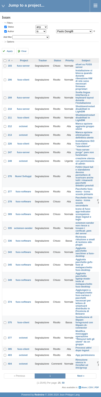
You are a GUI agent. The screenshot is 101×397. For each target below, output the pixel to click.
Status (10, 27)
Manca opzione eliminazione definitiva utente (85, 135)
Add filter (8, 37)
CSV (91, 387)
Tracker (42, 60)
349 (10, 280)
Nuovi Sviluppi (23, 176)
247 (10, 152)
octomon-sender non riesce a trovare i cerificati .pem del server (85, 228)
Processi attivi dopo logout (83, 349)
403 (10, 355)
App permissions (85, 355)
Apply (10, 51)
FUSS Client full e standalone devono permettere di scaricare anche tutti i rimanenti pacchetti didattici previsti (85, 176)
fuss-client (23, 79)
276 (10, 176)
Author (10, 31)
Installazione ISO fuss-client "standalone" (85, 144)
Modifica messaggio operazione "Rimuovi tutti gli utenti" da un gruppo (85, 338)
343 (10, 252)
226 (10, 143)
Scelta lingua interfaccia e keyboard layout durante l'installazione (85, 97)
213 (10, 135)
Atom (84, 387)
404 (10, 363)
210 (10, 109)
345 (10, 264)
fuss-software (23, 191)
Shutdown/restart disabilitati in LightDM (85, 109)
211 (10, 117)
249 (10, 161)
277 (10, 191)
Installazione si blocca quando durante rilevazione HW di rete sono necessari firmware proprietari (84, 79)
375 (10, 322)
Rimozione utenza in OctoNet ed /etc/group (82, 364)
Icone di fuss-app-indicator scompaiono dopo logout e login (83, 214)
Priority (69, 60)
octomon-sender (23, 228)
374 (10, 302)
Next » (80, 376)
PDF (97, 387)
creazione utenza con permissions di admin (85, 161)
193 (10, 66)
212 (10, 126)
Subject (86, 60)
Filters (10, 23)
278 (10, 201)
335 (10, 228)
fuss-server (23, 66)
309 (10, 214)
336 (10, 241)
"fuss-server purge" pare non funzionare (85, 152)
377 (10, 337)
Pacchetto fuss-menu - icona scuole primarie (84, 192)
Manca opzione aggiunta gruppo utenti (85, 126)
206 (10, 79)
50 (63, 383)
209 (10, 97)
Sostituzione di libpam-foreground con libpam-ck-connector (84, 322)
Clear (24, 51)
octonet (23, 126)
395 (10, 349)
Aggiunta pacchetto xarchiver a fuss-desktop (85, 252)
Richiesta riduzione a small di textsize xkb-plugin (85, 241)
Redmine (39, 394)
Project (24, 60)
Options (10, 42)
